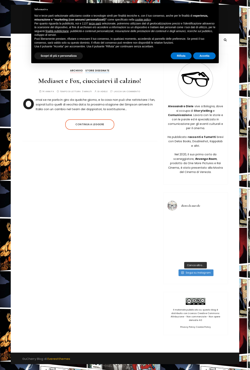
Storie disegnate (97, 70)
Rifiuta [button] (181, 55)
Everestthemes (58, 359)
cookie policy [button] (143, 19)
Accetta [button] (204, 55)
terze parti (95, 23)
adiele (104, 91)
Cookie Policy (203, 327)
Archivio (76, 70)
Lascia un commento (127, 91)
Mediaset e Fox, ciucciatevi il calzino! (89, 81)
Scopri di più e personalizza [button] (59, 55)
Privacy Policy (187, 327)
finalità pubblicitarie (57, 31)
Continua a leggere (89, 124)
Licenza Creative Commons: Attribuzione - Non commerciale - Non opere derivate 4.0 (195, 317)
